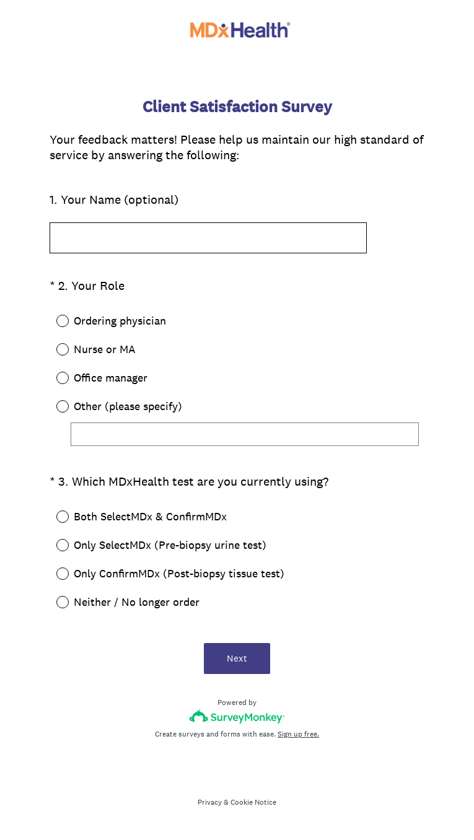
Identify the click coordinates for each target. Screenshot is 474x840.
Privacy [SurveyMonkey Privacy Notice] (210, 802)
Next (237, 658)
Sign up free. (298, 734)
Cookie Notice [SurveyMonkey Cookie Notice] (253, 802)
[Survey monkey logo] (237, 716)
